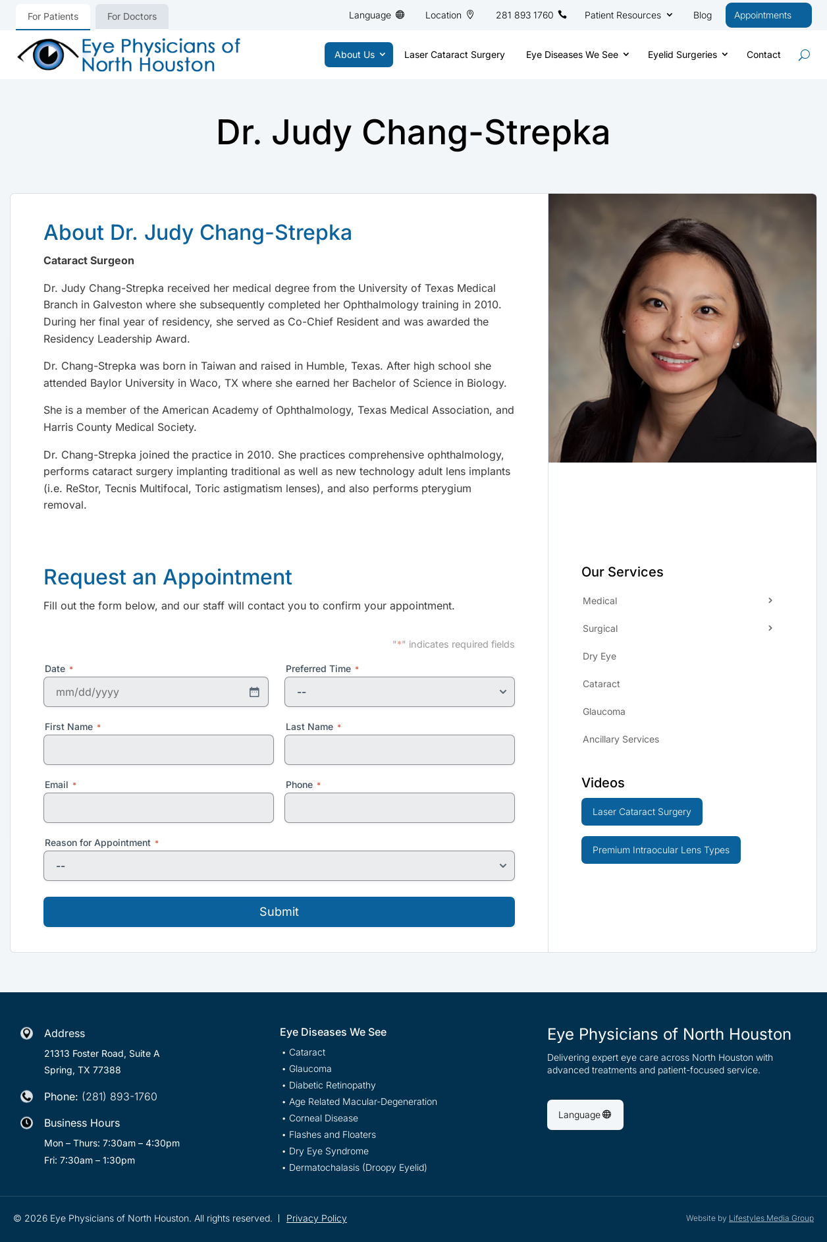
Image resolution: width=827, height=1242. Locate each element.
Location (443, 14)
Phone (303, 785)
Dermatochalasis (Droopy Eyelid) (358, 1168)
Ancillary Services (621, 739)
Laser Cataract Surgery (454, 54)
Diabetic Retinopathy (332, 1085)
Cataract (601, 683)
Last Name (313, 727)
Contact (764, 54)
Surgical (600, 628)
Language (370, 14)
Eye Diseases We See (572, 54)
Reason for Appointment (102, 843)
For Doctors (132, 16)
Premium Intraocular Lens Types (661, 849)
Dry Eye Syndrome (329, 1151)
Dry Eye (599, 656)
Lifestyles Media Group (771, 1218)
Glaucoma (604, 711)
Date (59, 669)
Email (60, 785)
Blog (702, 14)
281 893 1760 (525, 14)
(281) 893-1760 (119, 1096)
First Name (73, 727)
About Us (354, 54)
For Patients (53, 16)
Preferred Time (322, 669)
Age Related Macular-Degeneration (363, 1102)
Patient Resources (623, 14)
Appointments (762, 14)
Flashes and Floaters (332, 1135)
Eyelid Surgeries (682, 54)
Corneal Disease (323, 1118)
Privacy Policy (316, 1218)
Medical (600, 600)
